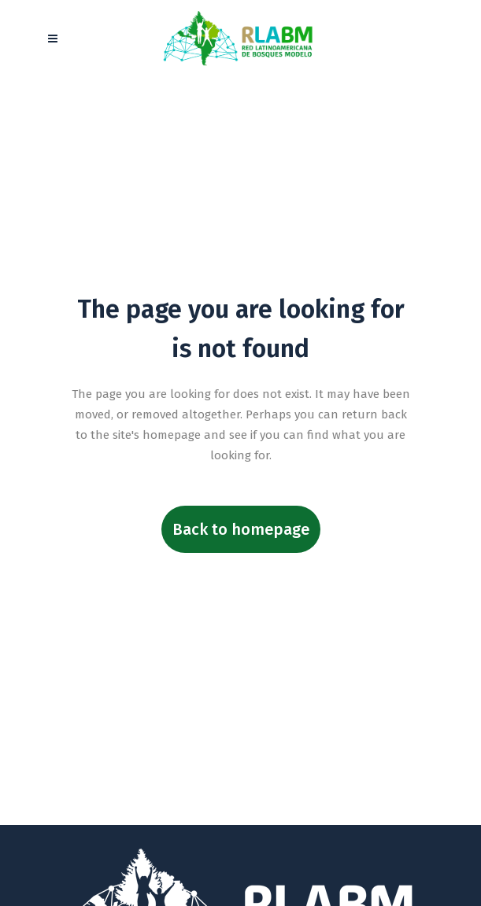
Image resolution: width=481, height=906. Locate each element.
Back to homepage (240, 529)
